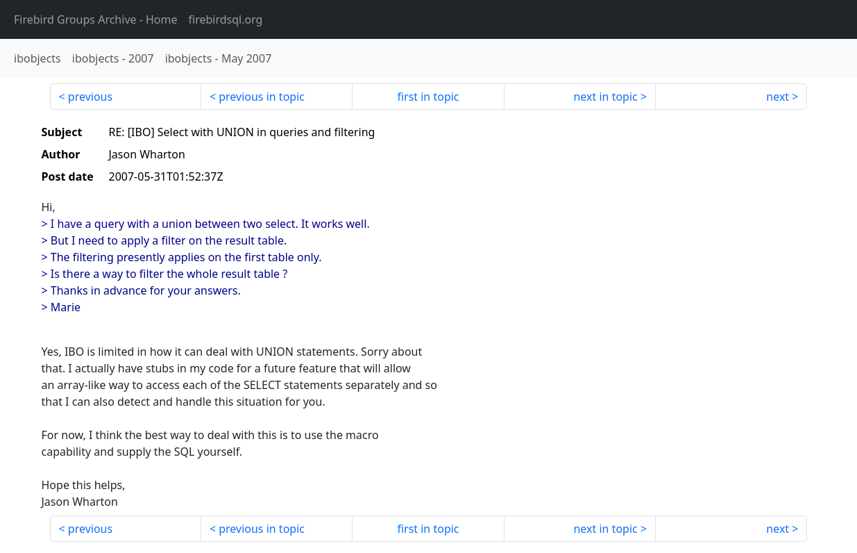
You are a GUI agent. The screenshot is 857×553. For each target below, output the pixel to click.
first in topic (428, 96)
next (777, 96)
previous (90, 96)
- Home (96, 19)
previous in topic (262, 96)
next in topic (605, 96)
